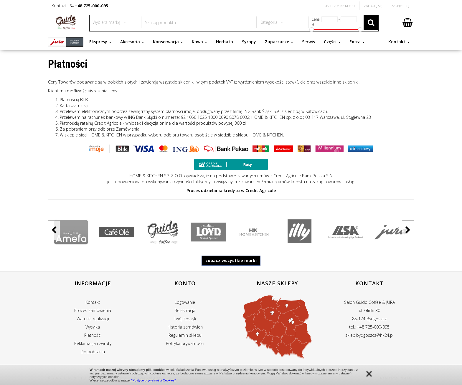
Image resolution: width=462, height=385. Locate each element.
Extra (357, 41)
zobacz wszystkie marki (231, 260)
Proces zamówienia (92, 310)
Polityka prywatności (185, 343)
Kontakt (399, 41)
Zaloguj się (373, 6)
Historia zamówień (185, 327)
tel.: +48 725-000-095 (369, 327)
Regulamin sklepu (185, 335)
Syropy (249, 41)
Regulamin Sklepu (339, 6)
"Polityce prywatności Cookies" (153, 380)
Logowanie (185, 302)
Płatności (92, 335)
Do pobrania (93, 351)
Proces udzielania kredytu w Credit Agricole (231, 190)
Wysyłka (92, 327)
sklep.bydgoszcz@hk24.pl (369, 335)
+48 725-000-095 (91, 6)
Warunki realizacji (93, 318)
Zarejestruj (400, 6)
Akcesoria (132, 41)
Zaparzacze (279, 41)
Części (332, 41)
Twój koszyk (185, 318)
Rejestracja (185, 310)
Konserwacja (168, 41)
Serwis (308, 41)
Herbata (224, 41)
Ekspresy (100, 41)
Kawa (199, 41)
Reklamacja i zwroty (92, 343)
